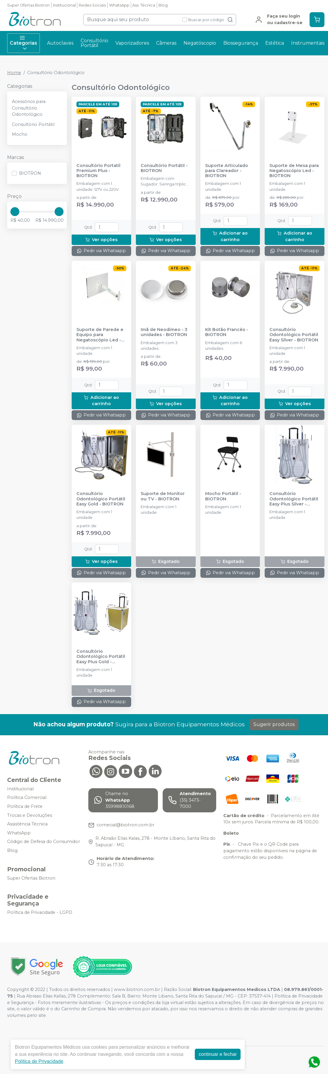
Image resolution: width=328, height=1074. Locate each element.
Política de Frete (25, 806)
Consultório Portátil (94, 43)
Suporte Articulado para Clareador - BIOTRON (226, 171)
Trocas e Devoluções (29, 815)
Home (14, 72)
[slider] (14, 211)
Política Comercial (26, 797)
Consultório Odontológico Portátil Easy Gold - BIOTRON (100, 499)
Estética (274, 43)
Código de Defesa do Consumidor (43, 841)
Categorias (23, 43)
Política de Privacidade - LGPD (39, 912)
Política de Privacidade (39, 1061)
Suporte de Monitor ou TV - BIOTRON (163, 496)
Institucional (64, 5)
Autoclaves (60, 43)
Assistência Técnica (27, 824)
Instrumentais (307, 43)
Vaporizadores (132, 43)
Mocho (19, 134)
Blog (163, 5)
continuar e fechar (218, 1054)
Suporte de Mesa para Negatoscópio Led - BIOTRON (294, 171)
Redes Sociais (92, 5)
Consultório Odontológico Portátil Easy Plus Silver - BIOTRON (293, 499)
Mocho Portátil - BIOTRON (223, 496)
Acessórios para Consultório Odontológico (28, 108)
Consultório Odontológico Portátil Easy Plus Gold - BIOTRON (100, 656)
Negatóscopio (199, 43)
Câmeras (166, 43)
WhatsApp (119, 5)
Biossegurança (240, 43)
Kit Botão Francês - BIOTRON (226, 332)
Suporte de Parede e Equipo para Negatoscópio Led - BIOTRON (99, 335)
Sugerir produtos (274, 724)
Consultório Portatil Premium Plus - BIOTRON (98, 171)
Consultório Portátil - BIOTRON (164, 168)
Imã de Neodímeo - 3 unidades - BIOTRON (164, 332)
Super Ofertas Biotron (28, 5)
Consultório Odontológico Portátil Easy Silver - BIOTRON (293, 335)
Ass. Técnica (143, 5)
